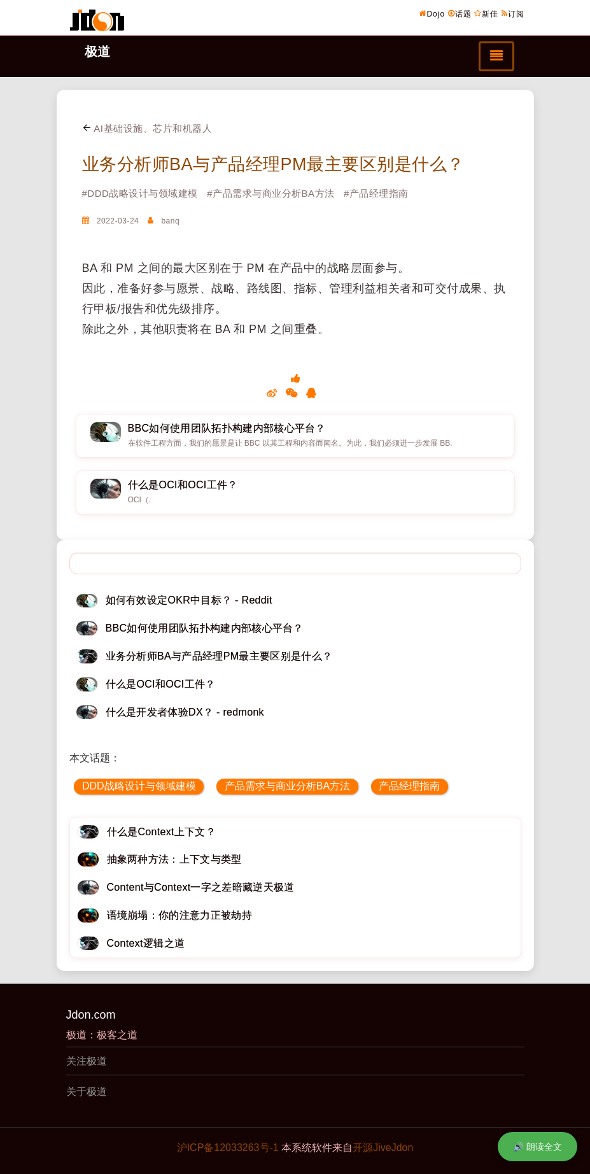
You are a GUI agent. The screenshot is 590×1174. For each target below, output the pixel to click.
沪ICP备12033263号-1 (228, 1147)
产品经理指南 (409, 786)
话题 (460, 13)
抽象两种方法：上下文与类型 (174, 859)
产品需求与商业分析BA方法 (287, 786)
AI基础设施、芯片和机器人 (147, 128)
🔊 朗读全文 (537, 1147)
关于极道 (86, 1091)
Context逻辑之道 (146, 943)
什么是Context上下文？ (161, 831)
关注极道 (86, 1061)
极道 (97, 52)
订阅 (513, 13)
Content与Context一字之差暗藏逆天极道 (201, 887)
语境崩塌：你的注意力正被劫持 (179, 915)
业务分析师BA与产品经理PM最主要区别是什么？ (273, 164)
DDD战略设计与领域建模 (139, 786)
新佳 (486, 13)
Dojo (432, 13)
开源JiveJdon (383, 1147)
